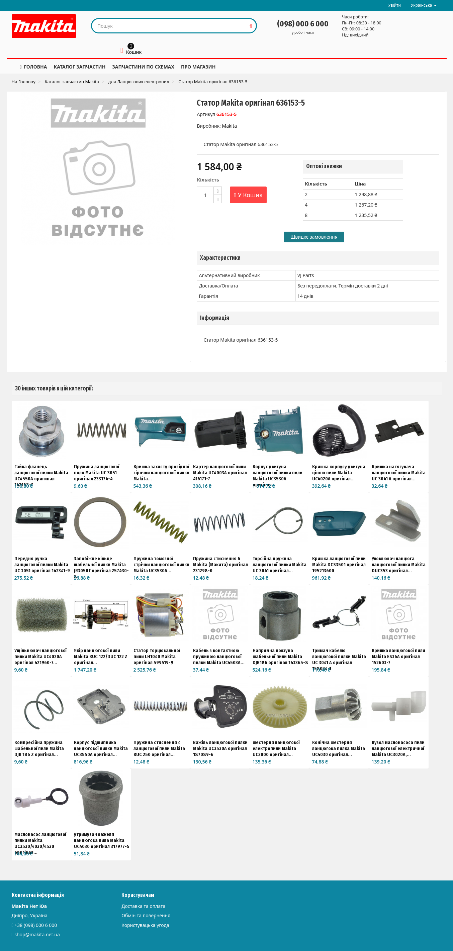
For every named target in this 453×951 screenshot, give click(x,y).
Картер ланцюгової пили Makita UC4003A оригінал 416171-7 (220, 473)
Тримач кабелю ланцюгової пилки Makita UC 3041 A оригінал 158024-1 (339, 659)
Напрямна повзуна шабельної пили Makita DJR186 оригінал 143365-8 (280, 656)
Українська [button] (423, 5)
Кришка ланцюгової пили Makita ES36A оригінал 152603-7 (398, 656)
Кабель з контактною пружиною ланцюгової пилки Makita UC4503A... (219, 656)
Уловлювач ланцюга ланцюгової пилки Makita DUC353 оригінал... (399, 565)
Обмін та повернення (145, 915)
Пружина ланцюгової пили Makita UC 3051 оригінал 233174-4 (96, 473)
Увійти (394, 5)
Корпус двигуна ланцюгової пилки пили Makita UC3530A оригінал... (277, 476)
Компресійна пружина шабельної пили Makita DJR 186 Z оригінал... (39, 748)
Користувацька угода (145, 925)
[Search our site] (169, 25)
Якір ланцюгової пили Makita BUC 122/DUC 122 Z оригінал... (100, 656)
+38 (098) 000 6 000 (35, 925)
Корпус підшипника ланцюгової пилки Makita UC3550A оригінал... (101, 748)
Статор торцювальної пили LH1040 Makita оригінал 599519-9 (156, 656)
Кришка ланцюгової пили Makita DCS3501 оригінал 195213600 (339, 565)
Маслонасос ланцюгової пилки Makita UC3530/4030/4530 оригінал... (40, 843)
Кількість (208, 179)
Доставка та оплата (143, 906)
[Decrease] (217, 199)
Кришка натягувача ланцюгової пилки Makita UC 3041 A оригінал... (399, 473)
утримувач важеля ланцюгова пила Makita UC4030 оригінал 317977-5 (101, 840)
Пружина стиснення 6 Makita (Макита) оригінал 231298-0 (220, 565)
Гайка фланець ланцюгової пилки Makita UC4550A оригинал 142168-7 (41, 476)
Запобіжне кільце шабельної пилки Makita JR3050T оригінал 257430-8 (101, 568)
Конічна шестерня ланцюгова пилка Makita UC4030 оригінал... (338, 748)
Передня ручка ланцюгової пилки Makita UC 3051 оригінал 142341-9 (42, 565)
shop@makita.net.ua (37, 934)
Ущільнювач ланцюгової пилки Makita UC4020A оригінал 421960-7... (40, 656)
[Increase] (217, 191)
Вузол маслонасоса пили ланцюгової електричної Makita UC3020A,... (398, 748)
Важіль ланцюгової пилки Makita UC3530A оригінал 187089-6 (220, 748)
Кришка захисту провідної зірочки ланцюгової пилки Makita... (161, 473)
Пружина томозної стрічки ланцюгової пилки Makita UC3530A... (161, 565)
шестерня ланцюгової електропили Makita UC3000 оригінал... (276, 748)
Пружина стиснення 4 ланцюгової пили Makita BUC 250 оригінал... (159, 748)
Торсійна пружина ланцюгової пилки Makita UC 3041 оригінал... (279, 565)
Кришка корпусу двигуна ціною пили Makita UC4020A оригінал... (338, 473)
